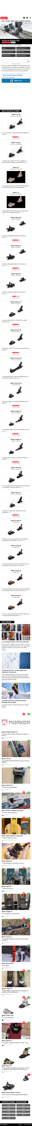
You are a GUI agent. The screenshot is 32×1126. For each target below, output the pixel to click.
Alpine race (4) (20, 51)
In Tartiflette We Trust (25, 21)
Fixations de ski (10, 45)
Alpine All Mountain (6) (7, 51)
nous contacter (27, 1124)
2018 (23, 1114)
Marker (19, 45)
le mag (2, 21)
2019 (9, 1114)
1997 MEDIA (4, 1124)
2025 (23, 1105)
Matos (3, 45)
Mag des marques (6, 622)
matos (16, 21)
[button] (27, 18)
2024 (9, 1108)
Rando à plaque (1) (21, 55)
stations (7, 21)
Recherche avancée (16, 63)
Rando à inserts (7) (21, 48)
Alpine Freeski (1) (6, 55)
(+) (7, 134)
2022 (23, 1108)
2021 (9, 1111)
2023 (15, 45)
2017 (9, 1118)
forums (12, 21)
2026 (9, 1105)
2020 (23, 1111)
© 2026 (20, 1124)
